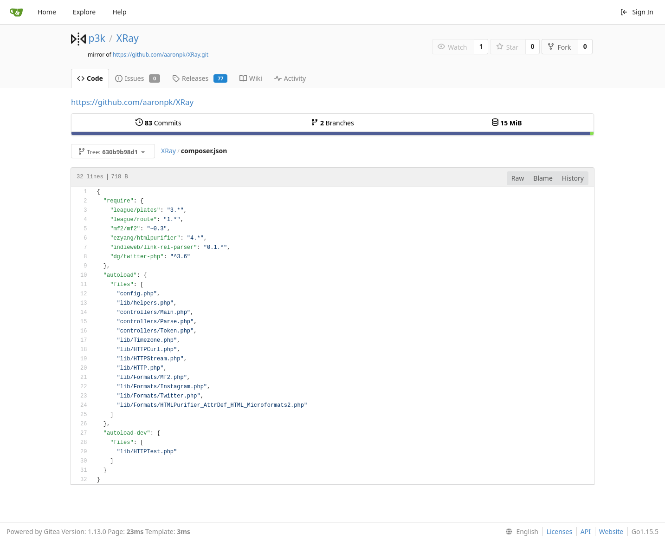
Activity (290, 78)
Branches (332, 122)
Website (611, 531)
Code (90, 78)
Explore (84, 11)
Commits (158, 122)
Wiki (250, 78)
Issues (137, 78)
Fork (559, 47)
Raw (517, 178)
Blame (543, 178)
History (573, 178)
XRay (127, 38)
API (586, 531)
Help (119, 11)
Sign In (636, 11)
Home (47, 11)
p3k (96, 38)
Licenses (560, 531)
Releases (199, 78)
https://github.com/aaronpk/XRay (132, 102)
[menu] (520, 531)
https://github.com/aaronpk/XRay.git (160, 55)
